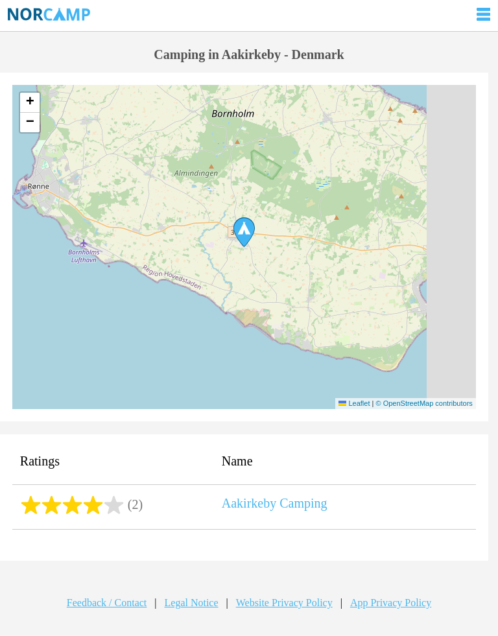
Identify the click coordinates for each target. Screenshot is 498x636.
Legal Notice (192, 602)
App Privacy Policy (390, 602)
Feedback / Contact (107, 602)
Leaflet (354, 403)
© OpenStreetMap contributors (423, 403)
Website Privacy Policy (284, 602)
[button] (244, 232)
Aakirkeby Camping (274, 503)
